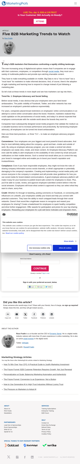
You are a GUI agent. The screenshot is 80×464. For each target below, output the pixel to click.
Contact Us (45, 423)
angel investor (28, 339)
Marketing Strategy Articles (17, 357)
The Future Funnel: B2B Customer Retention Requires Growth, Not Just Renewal (38, 369)
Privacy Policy (46, 432)
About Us (7, 408)
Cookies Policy (46, 434)
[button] (31, 287)
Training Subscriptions (49, 408)
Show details (69, 241)
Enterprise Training (48, 411)
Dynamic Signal (55, 334)
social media (54, 71)
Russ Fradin (8, 38)
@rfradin (25, 343)
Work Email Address (25, 258)
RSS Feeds (8, 411)
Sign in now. (46, 273)
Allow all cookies (65, 248)
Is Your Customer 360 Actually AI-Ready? (40, 15)
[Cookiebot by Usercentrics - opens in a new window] (68, 214)
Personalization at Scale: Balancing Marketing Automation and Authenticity (35, 374)
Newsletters (8, 413)
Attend (40, 21)
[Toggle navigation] (75, 3)
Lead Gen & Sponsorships (12, 425)
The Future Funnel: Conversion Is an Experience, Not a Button (30, 379)
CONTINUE (39, 268)
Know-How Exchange (49, 425)
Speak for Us (8, 432)
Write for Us (8, 429)
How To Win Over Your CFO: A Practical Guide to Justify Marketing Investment (36, 364)
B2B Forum (45, 413)
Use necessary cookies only (39, 248)
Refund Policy (46, 427)
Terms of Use (46, 429)
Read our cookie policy (15, 233)
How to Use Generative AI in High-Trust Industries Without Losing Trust (33, 384)
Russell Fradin (28, 347)
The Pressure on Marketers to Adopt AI (20, 389)
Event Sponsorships (10, 427)
